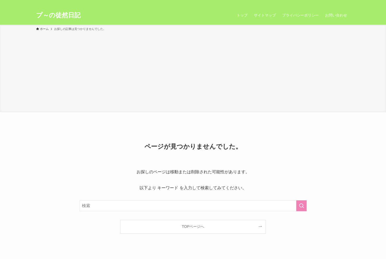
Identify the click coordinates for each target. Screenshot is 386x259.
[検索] (346, 3)
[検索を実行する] (301, 205)
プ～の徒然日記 (58, 15)
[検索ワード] (193, 205)
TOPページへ (193, 226)
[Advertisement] (193, 70)
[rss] (340, 3)
